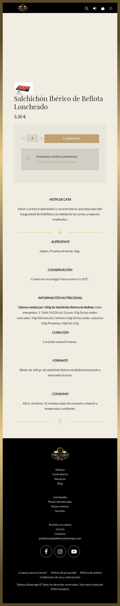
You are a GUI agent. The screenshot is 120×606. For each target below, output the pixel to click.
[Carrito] (103, 8)
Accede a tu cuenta (60, 524)
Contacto (60, 533)
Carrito (60, 529)
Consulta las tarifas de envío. (57, 162)
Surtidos (60, 510)
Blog (60, 483)
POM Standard (60, 589)
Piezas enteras (60, 506)
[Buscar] (86, 8)
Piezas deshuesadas (60, 501)
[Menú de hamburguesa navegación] (111, 8)
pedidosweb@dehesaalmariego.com (60, 538)
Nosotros (60, 479)
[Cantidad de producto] (32, 138)
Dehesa (60, 469)
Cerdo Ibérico (60, 474)
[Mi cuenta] (94, 8)
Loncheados (60, 497)
